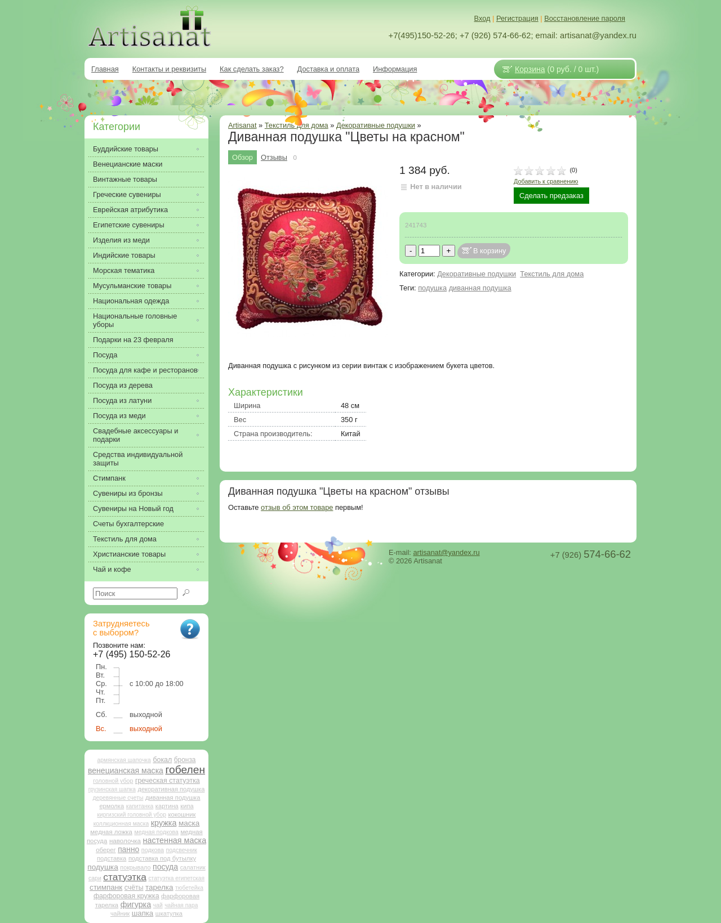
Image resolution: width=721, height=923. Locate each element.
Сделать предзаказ (551, 195)
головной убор (113, 780)
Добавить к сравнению (546, 181)
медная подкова (156, 832)
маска (189, 823)
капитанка (140, 806)
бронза (185, 760)
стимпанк (106, 887)
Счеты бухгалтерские (128, 523)
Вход (482, 18)
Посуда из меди (119, 415)
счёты (134, 887)
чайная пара (181, 905)
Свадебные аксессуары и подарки (135, 435)
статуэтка (124, 876)
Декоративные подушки (375, 125)
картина (167, 806)
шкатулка (169, 913)
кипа (186, 806)
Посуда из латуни (122, 400)
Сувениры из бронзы (128, 493)
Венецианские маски (127, 164)
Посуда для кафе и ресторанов (145, 370)
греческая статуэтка (167, 781)
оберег (105, 849)
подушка (432, 288)
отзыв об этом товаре (297, 507)
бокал (162, 760)
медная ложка (111, 831)
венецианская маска (125, 770)
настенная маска (174, 840)
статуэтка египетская (176, 878)
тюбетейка (189, 888)
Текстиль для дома (552, 274)
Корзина (530, 69)
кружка (164, 822)
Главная (105, 69)
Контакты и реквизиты (169, 69)
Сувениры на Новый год (133, 508)
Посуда (105, 355)
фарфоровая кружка (126, 896)
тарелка (159, 887)
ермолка (111, 806)
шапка (142, 913)
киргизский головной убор (131, 815)
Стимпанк (109, 478)
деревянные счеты (117, 798)
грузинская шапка (112, 789)
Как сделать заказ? (252, 69)
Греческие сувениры (127, 194)
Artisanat (242, 125)
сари (94, 878)
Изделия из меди (121, 240)
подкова (152, 849)
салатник (193, 867)
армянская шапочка (124, 760)
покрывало (135, 867)
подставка (111, 858)
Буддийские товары (125, 149)
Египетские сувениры (128, 225)
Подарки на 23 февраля (133, 339)
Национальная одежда (131, 301)
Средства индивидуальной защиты (138, 458)
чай (158, 905)
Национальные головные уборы (135, 320)
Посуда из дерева (123, 385)
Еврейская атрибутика (130, 209)
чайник (120, 913)
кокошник (181, 814)
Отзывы (274, 157)
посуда (165, 866)
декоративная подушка (170, 789)
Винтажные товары (125, 179)
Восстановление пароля (584, 18)
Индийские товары (124, 255)
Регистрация (517, 18)
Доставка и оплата (328, 69)
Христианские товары (129, 554)
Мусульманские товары (132, 285)
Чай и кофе (112, 569)
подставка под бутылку (162, 858)
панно (128, 849)
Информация (395, 69)
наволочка (125, 840)
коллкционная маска (121, 824)
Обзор (242, 157)
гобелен (186, 770)
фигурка (136, 904)
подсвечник (181, 850)
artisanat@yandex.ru (446, 552)
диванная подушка (480, 288)
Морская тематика (123, 270)
